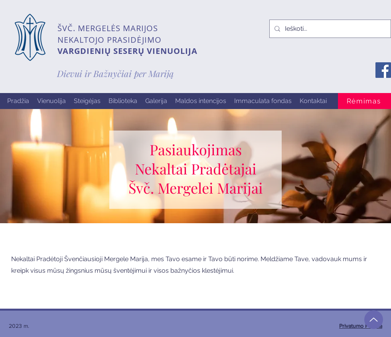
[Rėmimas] (364, 101)
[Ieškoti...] (329, 29)
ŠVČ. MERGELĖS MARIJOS (107, 28)
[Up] (373, 319)
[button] (51, 101)
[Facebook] (383, 70)
